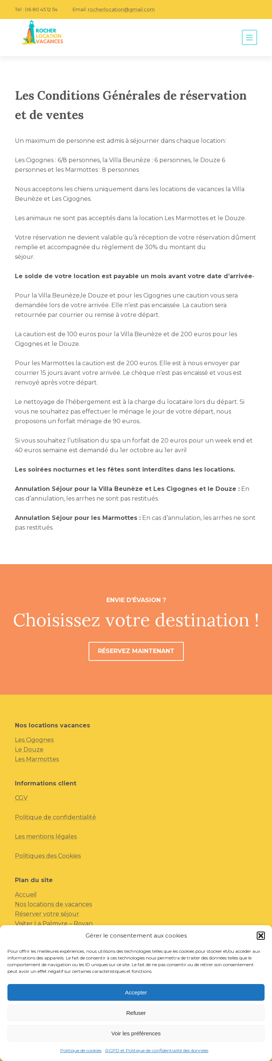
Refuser (136, 1013)
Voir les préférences (136, 1033)
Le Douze (29, 749)
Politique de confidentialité (55, 817)
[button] (261, 935)
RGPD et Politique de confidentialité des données (156, 1050)
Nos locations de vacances (53, 904)
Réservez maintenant (136, 651)
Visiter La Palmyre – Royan (54, 923)
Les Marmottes (37, 759)
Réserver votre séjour (47, 913)
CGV (21, 797)
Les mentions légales (46, 836)
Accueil (26, 894)
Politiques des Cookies (48, 855)
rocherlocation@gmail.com (121, 9)
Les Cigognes (34, 739)
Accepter (136, 992)
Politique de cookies (81, 1050)
